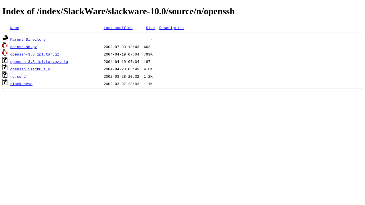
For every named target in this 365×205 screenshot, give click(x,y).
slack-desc (21, 83)
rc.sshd (18, 76)
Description (171, 27)
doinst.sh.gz (23, 46)
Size (150, 27)
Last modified (118, 27)
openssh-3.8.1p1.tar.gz (34, 54)
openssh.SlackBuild (30, 68)
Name (14, 27)
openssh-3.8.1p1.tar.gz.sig (39, 61)
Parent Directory (28, 39)
